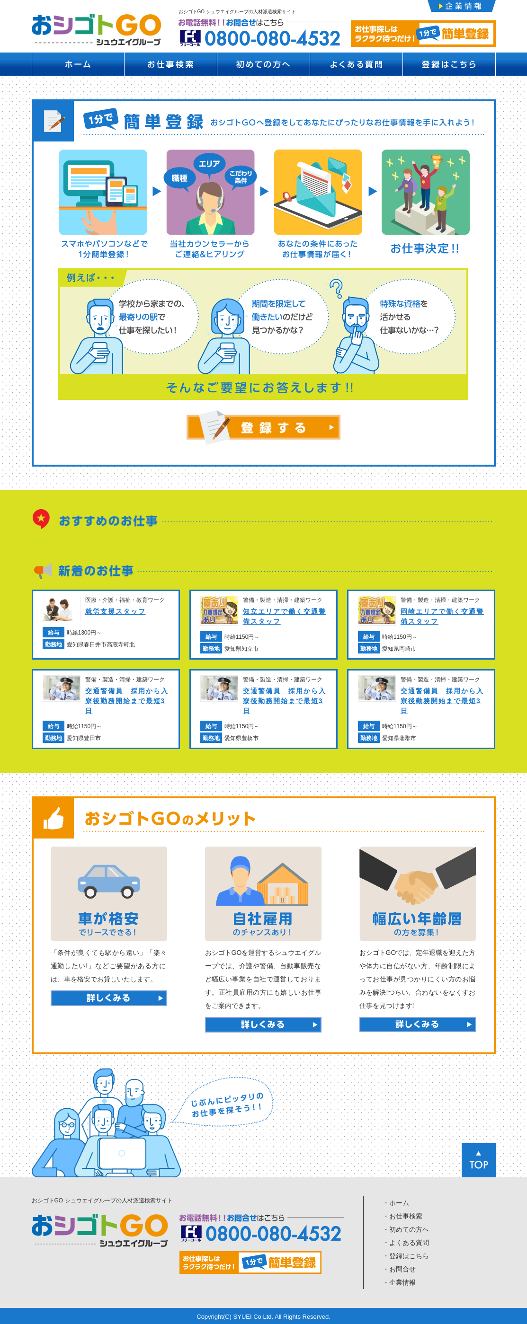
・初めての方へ (406, 1229)
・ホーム (396, 1202)
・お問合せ (399, 1268)
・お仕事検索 (402, 1215)
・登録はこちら (406, 1255)
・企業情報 (399, 1282)
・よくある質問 (406, 1242)
